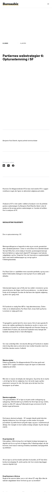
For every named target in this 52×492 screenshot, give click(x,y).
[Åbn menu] (48, 4)
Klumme (5, 43)
